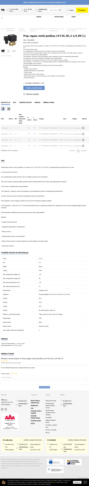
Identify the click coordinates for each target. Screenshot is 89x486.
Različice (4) (5, 102)
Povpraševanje (77, 128)
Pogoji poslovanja (51, 401)
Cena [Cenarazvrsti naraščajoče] (64, 119)
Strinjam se (77, 482)
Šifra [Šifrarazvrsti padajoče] (2, 119)
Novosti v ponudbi (51, 430)
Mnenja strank (48, 102)
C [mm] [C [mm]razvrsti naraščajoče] (35, 119)
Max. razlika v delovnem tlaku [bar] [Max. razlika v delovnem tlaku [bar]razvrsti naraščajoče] (22, 119)
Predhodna (72, 150)
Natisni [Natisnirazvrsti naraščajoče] (84, 119)
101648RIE (4, 146)
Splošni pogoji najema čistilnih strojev (50, 405)
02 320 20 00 (68, 444)
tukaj (53, 482)
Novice (48, 432)
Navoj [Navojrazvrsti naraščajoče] (10, 119)
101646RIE (4, 134)
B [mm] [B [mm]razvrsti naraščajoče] (29, 119)
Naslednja (84, 150)
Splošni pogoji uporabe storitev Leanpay (50, 412)
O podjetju (49, 417)
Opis (14, 102)
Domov (3, 29)
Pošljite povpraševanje (34, 88)
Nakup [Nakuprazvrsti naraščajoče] (75, 119)
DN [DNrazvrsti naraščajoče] (16, 119)
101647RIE (4, 140)
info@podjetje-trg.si (23, 404)
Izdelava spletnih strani (70, 478)
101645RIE (4, 128)
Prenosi (37, 102)
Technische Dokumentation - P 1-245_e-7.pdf (12, 343)
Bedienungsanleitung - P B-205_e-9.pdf (11, 345)
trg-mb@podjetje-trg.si (68, 449)
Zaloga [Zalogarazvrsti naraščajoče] (41, 119)
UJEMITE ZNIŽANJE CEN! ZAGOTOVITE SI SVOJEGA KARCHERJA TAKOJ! (44, 2)
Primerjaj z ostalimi (32, 94)
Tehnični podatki (25, 102)
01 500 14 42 (22, 401)
